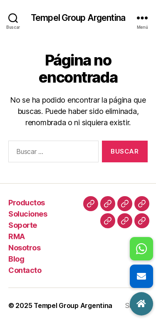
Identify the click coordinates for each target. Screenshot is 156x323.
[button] (141, 303)
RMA (16, 236)
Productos (26, 202)
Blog (16, 259)
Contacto (24, 270)
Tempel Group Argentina (78, 17)
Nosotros (24, 247)
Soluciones (27, 213)
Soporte (22, 225)
